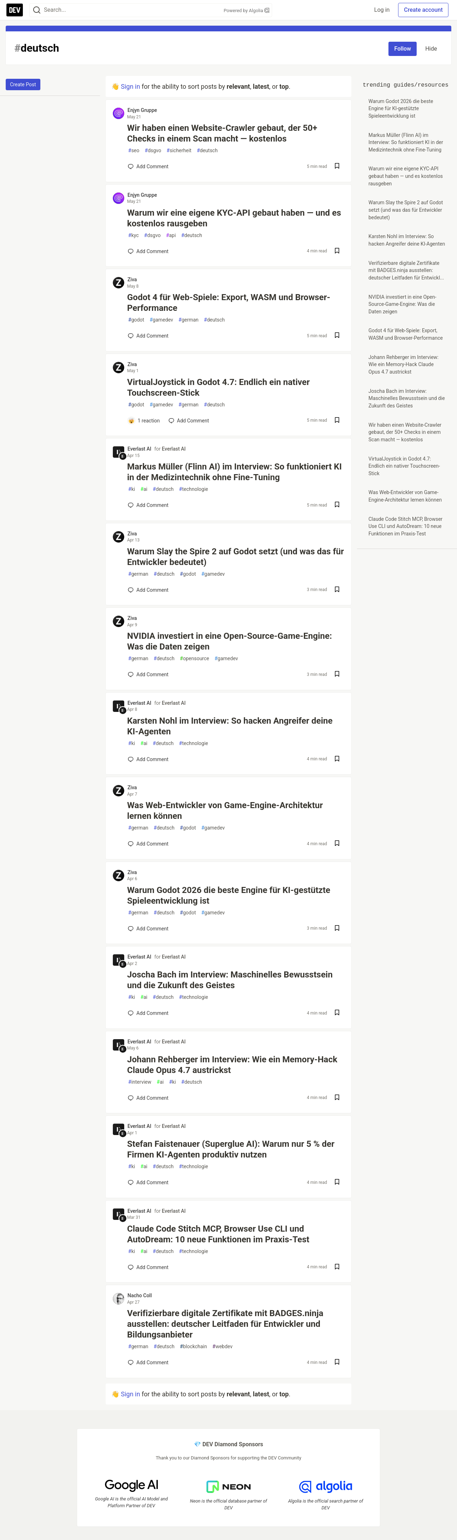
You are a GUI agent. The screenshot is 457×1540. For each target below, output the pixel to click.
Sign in (130, 86)
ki (131, 489)
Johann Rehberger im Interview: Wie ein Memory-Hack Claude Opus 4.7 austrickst (232, 1064)
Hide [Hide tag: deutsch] (431, 48)
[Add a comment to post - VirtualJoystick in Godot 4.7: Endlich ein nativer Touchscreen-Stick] (144, 420)
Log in (382, 9)
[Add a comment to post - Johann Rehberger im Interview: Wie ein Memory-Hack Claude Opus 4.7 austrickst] (148, 1098)
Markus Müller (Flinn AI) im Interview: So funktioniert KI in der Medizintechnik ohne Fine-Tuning (234, 472)
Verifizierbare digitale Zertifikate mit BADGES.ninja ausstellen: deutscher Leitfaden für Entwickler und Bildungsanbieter (225, 1324)
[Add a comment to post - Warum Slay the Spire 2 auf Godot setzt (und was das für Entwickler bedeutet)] (148, 590)
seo (133, 150)
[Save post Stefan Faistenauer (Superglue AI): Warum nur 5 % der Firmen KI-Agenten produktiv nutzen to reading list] (337, 1183)
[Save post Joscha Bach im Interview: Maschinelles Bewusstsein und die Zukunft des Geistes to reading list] (337, 1013)
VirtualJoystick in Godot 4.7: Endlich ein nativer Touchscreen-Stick (218, 387)
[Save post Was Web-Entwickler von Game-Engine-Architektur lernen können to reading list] (337, 844)
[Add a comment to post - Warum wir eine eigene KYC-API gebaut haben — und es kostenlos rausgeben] (148, 251)
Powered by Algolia (246, 10)
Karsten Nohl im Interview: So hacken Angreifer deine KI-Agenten (230, 726)
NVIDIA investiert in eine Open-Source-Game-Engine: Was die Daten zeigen (229, 641)
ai (143, 489)
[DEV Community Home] (15, 10)
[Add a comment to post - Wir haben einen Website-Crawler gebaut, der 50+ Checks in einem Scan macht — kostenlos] (148, 166)
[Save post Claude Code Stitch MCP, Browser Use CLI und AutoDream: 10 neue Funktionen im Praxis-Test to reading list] (337, 1267)
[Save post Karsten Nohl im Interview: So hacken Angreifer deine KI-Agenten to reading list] (337, 759)
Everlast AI (174, 449)
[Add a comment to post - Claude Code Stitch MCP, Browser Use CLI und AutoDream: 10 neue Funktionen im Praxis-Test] (148, 1267)
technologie (193, 489)
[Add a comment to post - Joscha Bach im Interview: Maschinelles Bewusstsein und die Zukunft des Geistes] (148, 1013)
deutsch (207, 150)
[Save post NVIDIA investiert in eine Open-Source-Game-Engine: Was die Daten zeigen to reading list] (337, 675)
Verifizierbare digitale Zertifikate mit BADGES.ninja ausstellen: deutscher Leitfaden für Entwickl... (406, 270)
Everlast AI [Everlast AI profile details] (139, 449)
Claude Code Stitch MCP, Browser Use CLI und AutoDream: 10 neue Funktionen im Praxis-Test (218, 1234)
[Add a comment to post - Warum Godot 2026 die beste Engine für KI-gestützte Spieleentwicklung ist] (148, 928)
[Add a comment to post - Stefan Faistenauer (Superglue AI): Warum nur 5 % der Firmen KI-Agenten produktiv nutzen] (148, 1182)
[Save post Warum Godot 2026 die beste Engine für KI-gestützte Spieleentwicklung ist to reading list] (337, 929)
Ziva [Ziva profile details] (132, 279)
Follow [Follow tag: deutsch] (402, 48)
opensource (194, 658)
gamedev (161, 320)
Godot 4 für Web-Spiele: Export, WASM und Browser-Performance (228, 302)
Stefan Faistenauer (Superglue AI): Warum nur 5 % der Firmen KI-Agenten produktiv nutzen (231, 1149)
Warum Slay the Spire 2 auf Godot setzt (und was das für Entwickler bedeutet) (235, 556)
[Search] (37, 10)
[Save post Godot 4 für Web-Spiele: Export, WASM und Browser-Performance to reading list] (337, 336)
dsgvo (153, 150)
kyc (133, 235)
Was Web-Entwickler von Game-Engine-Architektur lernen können (225, 810)
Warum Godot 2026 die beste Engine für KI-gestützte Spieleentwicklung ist (228, 895)
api (171, 235)
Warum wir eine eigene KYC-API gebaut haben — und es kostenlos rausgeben (234, 218)
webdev (222, 1346)
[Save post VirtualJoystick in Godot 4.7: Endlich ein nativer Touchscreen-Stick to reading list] (337, 421)
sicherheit (179, 150)
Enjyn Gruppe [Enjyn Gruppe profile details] (142, 110)
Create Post (23, 84)
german (189, 320)
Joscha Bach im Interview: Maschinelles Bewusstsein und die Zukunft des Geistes (230, 980)
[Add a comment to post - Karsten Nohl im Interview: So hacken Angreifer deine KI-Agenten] (148, 759)
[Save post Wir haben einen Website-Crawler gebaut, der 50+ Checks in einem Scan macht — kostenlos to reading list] (337, 167)
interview (139, 1082)
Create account (423, 9)
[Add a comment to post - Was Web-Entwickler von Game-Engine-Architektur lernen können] (148, 843)
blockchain (193, 1346)
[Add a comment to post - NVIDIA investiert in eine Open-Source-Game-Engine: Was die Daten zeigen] (148, 674)
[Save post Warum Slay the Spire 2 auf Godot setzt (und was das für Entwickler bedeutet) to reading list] (337, 590)
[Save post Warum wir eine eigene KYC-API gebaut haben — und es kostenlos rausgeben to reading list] (337, 251)
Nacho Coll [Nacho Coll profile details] (139, 1295)
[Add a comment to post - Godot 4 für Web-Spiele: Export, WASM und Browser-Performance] (148, 336)
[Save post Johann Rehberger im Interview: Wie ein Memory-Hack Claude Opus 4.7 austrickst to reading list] (337, 1098)
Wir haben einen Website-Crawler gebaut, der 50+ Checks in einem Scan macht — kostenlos (222, 133)
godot (136, 320)
